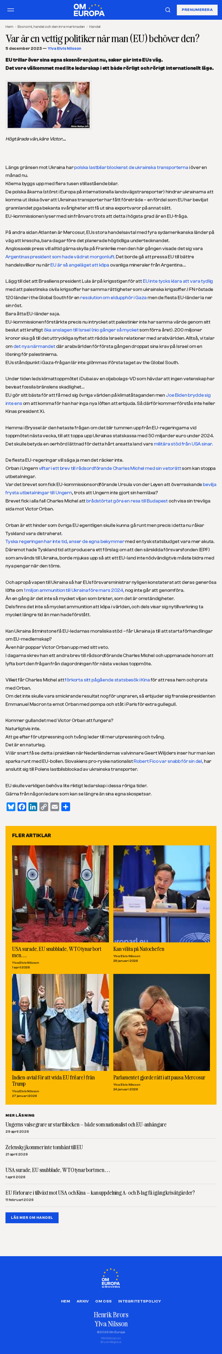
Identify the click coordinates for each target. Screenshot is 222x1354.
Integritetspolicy (139, 1301)
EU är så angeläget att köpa (80, 265)
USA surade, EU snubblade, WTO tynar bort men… (56, 952)
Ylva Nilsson (110, 1323)
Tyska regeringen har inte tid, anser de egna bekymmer (65, 542)
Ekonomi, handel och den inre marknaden (51, 27)
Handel (94, 27)
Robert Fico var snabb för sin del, (168, 761)
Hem (9, 27)
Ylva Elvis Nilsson (64, 48)
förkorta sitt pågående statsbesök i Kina (107, 680)
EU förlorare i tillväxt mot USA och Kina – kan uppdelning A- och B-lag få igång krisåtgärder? (100, 1193)
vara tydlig (201, 281)
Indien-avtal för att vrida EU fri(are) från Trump (53, 1080)
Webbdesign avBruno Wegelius (111, 1340)
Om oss (103, 1301)
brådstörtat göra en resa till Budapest (127, 501)
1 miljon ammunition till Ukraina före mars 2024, (74, 590)
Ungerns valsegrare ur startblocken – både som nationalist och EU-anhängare (86, 1124)
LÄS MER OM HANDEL (32, 1218)
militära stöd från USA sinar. (183, 444)
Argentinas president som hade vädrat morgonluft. (60, 257)
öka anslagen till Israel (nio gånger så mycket (91, 330)
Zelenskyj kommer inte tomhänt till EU (44, 1147)
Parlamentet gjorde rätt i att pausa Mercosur (159, 1077)
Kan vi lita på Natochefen (138, 948)
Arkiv (83, 1301)
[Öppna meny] (10, 10)
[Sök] (168, 10)
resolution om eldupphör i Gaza (113, 298)
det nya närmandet (34, 346)
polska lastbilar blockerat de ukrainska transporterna (131, 167)
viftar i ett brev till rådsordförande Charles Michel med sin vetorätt (110, 468)
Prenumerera (197, 9)
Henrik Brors (111, 1314)
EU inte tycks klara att (166, 281)
